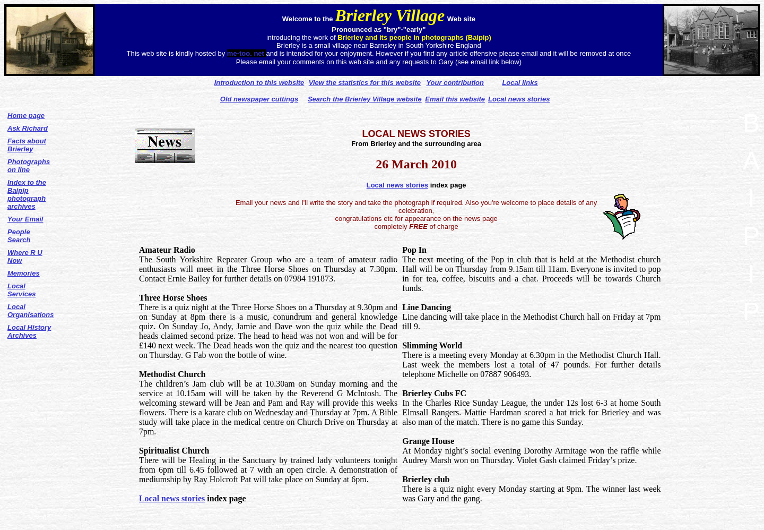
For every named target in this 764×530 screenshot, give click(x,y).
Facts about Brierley (26, 145)
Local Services (21, 290)
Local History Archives (29, 331)
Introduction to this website (259, 83)
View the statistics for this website (365, 83)
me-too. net (246, 53)
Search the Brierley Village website (365, 99)
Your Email (25, 219)
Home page (26, 115)
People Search (18, 236)
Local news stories (397, 185)
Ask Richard (27, 128)
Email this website (455, 99)
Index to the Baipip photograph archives (26, 194)
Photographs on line (28, 166)
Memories (23, 273)
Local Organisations (30, 311)
